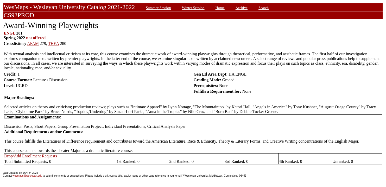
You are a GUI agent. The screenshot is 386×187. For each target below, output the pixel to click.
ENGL (9, 33)
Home (220, 8)
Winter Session (193, 8)
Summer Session (158, 8)
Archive (242, 8)
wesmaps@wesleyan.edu (27, 175)
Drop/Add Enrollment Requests (30, 156)
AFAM (33, 43)
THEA (53, 43)
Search (263, 8)
